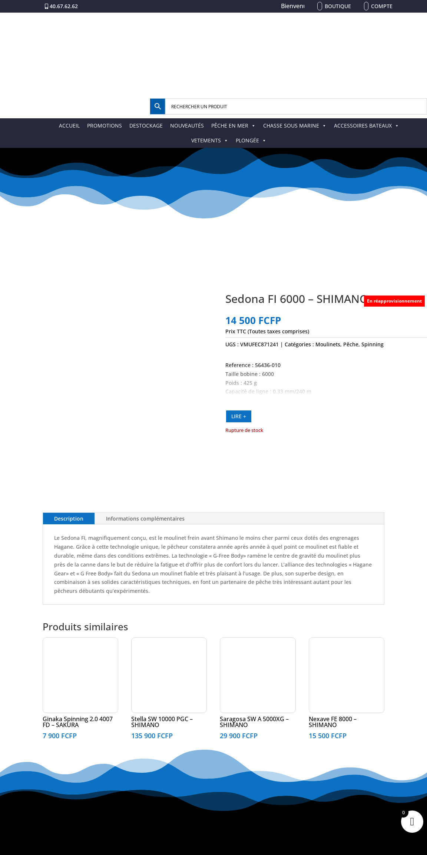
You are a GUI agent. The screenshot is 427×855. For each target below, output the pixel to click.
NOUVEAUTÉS (187, 125)
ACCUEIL (69, 125)
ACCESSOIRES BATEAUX (366, 125)
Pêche (350, 344)
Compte (382, 6)
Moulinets (327, 344)
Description (68, 518)
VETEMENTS (209, 140)
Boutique (338, 6)
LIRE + (238, 416)
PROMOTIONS (104, 125)
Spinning (372, 344)
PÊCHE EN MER (233, 125)
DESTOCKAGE (146, 125)
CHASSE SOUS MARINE (295, 125)
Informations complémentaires (145, 518)
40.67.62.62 (64, 6)
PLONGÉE (251, 140)
